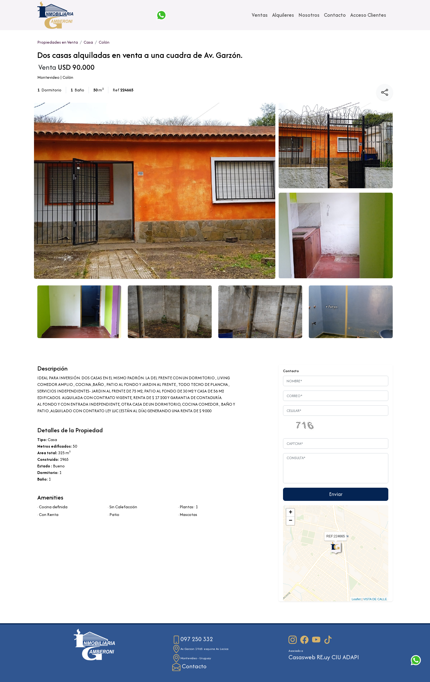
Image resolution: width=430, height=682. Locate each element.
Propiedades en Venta (57, 42)
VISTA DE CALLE (375, 599)
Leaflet (356, 599)
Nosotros (308, 15)
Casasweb (301, 657)
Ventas (260, 15)
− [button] (290, 521)
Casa (88, 42)
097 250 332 (192, 639)
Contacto (335, 15)
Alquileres (283, 15)
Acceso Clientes (368, 15)
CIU (336, 657)
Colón (104, 42)
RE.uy (323, 657)
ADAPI (351, 657)
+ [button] (290, 513)
